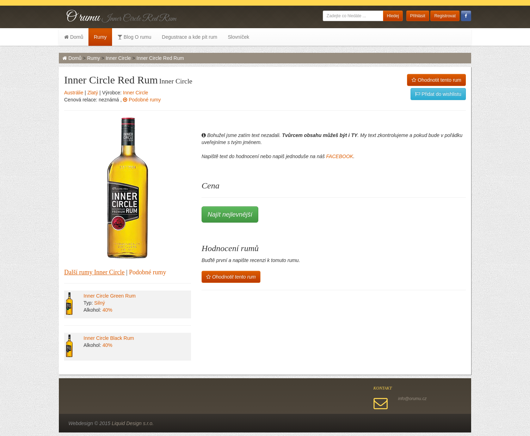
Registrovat (445, 15)
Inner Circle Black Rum (109, 338)
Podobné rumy (142, 99)
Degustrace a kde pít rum (189, 37)
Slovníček (238, 37)
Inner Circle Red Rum (160, 58)
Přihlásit (417, 15)
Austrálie (73, 92)
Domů (73, 37)
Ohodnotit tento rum (436, 80)
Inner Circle (118, 58)
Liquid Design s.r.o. (133, 423)
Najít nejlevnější (230, 214)
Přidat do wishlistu (438, 94)
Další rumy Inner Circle (94, 272)
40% (107, 310)
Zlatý (92, 92)
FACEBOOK (339, 156)
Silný (99, 303)
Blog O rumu (134, 37)
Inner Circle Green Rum (110, 296)
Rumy (100, 37)
